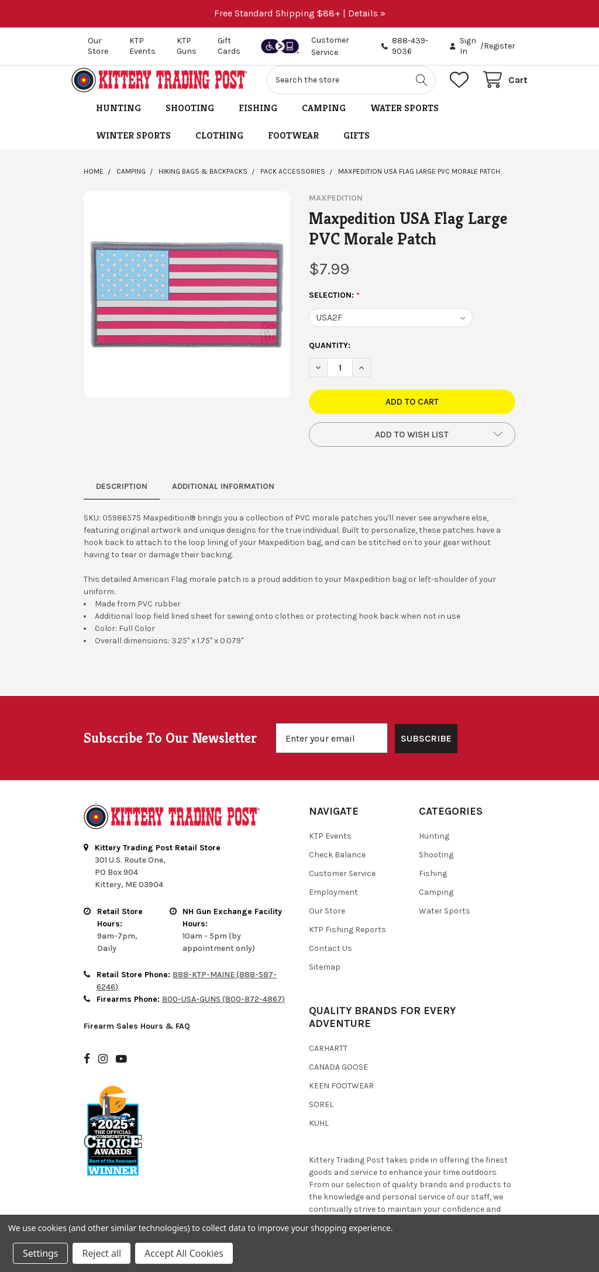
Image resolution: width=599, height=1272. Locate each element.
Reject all (101, 1253)
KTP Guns (187, 46)
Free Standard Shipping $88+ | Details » (299, 13)
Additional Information (223, 499)
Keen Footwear (341, 1068)
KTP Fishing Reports (347, 912)
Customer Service (342, 856)
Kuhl (319, 1106)
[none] (187, 307)
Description (121, 499)
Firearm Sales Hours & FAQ (137, 1009)
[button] (412, 447)
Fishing (258, 121)
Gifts (356, 148)
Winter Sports (133, 148)
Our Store (98, 46)
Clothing (219, 148)
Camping (324, 121)
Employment (333, 875)
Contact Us (330, 931)
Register (499, 46)
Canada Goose (338, 1049)
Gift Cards (229, 46)
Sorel (321, 1087)
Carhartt (328, 1031)
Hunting (118, 121)
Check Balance (337, 837)
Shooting (190, 121)
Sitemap (324, 949)
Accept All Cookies (183, 1253)
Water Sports (404, 121)
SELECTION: (334, 308)
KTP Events (142, 46)
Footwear (293, 148)
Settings (40, 1253)
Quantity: (329, 358)
